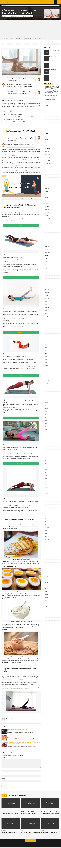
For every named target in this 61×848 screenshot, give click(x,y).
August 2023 (47, 188)
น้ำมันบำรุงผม (47, 387)
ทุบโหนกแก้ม (47, 378)
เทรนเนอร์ (46, 559)
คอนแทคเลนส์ (47, 308)
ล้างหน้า (46, 480)
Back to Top (30, 841)
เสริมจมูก (46, 571)
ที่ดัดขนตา (46, 363)
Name (3, 769)
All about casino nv (52, 69)
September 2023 (48, 185)
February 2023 (47, 206)
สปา (45, 495)
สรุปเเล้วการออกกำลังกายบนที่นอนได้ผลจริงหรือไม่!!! (16, 122)
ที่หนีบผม (46, 372)
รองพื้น (46, 453)
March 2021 (47, 224)
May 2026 (46, 106)
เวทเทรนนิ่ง (47, 568)
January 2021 (47, 230)
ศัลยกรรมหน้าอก (48, 486)
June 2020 (46, 248)
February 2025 (47, 148)
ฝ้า (45, 423)
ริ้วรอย (46, 465)
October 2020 (47, 239)
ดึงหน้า (46, 324)
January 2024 (47, 173)
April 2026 (46, 109)
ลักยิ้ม (46, 474)
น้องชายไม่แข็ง (47, 381)
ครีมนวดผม (47, 290)
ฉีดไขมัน (46, 318)
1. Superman (21, 225)
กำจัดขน (46, 275)
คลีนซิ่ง (46, 299)
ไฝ (45, 613)
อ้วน (45, 544)
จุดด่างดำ (46, 315)
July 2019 (46, 260)
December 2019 (47, 254)
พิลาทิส (46, 426)
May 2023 (46, 197)
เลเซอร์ (46, 565)
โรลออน (46, 604)
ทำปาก (46, 360)
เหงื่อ (45, 574)
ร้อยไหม (46, 468)
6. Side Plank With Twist (21, 464)
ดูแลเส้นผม (47, 330)
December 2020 (47, 233)
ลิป (45, 477)
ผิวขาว (46, 417)
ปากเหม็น (46, 402)
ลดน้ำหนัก (46, 471)
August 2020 (47, 245)
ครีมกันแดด (47, 284)
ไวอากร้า (46, 616)
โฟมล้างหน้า (47, 595)
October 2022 (47, 212)
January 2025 (47, 151)
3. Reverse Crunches (21, 332)
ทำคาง (46, 354)
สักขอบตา (46, 498)
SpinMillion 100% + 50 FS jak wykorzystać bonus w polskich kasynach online (28, 813)
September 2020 (48, 242)
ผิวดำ (46, 420)
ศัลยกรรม (46, 483)
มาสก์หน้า (46, 441)
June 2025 (46, 136)
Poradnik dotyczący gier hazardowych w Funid (27, 833)
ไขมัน (46, 610)
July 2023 (46, 191)
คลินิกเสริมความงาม (48, 296)
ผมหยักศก (46, 405)
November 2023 (47, 179)
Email (3, 774)
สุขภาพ (9, 16)
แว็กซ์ (46, 586)
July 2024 (46, 170)
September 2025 (48, 127)
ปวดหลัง (46, 396)
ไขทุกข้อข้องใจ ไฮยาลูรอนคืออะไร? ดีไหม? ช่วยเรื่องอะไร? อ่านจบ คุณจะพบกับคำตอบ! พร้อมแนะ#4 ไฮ (52, 87)
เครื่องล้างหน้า (47, 550)
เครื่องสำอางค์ (47, 553)
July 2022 (46, 215)
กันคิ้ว (46, 272)
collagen (46, 269)
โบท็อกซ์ (46, 592)
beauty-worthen (11, 845)
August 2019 (47, 257)
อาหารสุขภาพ (47, 538)
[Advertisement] (30, 29)
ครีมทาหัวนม (47, 287)
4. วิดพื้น (21, 375)
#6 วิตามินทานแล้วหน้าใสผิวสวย (13, 736)
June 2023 (46, 194)
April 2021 (46, 221)
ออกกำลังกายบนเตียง (28, 16)
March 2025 (47, 145)
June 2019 (46, 263)
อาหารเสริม (47, 541)
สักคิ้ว (46, 501)
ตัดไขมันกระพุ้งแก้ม (48, 336)
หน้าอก (46, 516)
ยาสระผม (46, 450)
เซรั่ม (46, 556)
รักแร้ (46, 459)
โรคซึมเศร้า (47, 601)
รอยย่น (46, 456)
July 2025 (46, 133)
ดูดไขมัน (46, 327)
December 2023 (47, 176)
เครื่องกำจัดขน (47, 547)
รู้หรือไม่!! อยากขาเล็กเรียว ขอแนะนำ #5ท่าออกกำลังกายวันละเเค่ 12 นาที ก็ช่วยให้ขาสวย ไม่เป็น (52, 98)
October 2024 (47, 161)
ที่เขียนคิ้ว (46, 375)
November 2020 (47, 236)
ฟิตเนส (46, 435)
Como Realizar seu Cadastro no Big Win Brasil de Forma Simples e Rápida (50, 812)
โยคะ (46, 598)
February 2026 (47, 112)
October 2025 (47, 124)
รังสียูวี (46, 462)
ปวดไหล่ (46, 399)
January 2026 (47, 115)
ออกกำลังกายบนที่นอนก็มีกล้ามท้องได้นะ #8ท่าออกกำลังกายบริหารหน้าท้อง (20, 117)
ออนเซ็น (46, 528)
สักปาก (46, 504)
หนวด (46, 513)
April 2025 (46, 142)
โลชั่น (46, 607)
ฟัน (45, 432)
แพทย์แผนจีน (47, 583)
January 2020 (47, 251)
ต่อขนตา (46, 345)
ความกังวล (47, 302)
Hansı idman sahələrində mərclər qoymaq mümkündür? (9, 833)
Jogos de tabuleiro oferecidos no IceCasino (49, 833)
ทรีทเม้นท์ (46, 351)
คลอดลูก (46, 293)
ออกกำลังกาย (47, 525)
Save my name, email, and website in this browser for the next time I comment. (16, 784)
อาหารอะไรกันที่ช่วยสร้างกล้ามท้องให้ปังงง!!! (14, 119)
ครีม (45, 281)
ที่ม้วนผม (46, 369)
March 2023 (47, 203)
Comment (3, 757)
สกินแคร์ (46, 489)
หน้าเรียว (46, 519)
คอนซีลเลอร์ (47, 305)
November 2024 (47, 158)
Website (3, 778)
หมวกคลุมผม (47, 522)
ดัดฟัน (46, 321)
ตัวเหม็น (46, 339)
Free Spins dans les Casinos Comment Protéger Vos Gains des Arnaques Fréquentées (11, 813)
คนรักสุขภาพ (23, 16)
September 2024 (48, 164)
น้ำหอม (46, 390)
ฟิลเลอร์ (46, 438)
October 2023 (47, 182)
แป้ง (45, 580)
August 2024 (47, 167)
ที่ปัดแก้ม (46, 366)
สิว (45, 507)
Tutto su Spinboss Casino (54, 50)
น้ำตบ (46, 384)
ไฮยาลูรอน (47, 619)
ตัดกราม (46, 333)
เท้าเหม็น (46, 562)
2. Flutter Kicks (21, 278)
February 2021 (47, 227)
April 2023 (46, 200)
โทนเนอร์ (46, 589)
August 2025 (47, 130)
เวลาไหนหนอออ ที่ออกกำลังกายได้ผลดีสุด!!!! (14, 114)
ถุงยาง (46, 348)
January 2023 (47, 209)
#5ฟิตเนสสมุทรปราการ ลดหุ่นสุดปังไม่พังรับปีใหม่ (17, 729)
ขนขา (46, 278)
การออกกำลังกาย (18, 16)
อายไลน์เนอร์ (47, 535)
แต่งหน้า (46, 577)
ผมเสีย (46, 408)
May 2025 (46, 139)
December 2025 (47, 118)
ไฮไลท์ (46, 622)
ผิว (45, 414)
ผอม (45, 411)
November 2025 (47, 121)
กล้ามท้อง (13, 16)
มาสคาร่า (46, 444)
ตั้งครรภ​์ (46, 342)
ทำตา (46, 357)
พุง (45, 429)
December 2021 (47, 218)
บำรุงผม (46, 393)
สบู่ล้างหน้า (47, 492)
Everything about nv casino (54, 63)
